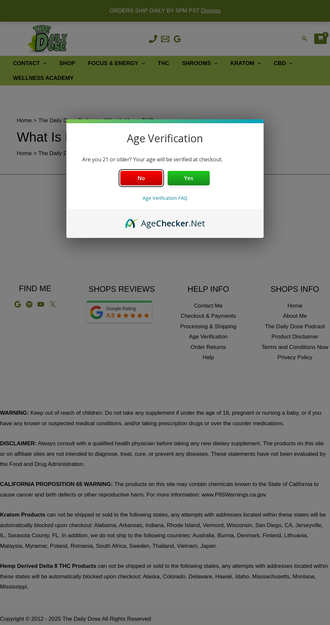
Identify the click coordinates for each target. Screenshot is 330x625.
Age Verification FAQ (165, 198)
